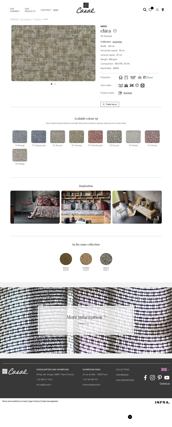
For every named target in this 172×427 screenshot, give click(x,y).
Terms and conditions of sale (14, 401)
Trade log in (110, 104)
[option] (53, 53)
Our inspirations (125, 380)
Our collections (26, 19)
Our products (30, 10)
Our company (14, 10)
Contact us (86, 323)
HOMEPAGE (14, 19)
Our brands (122, 375)
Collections (122, 369)
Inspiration (37, 19)
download (125, 92)
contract (46, 10)
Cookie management (49, 401)
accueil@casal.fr (43, 384)
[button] (150, 9)
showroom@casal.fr (92, 384)
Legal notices (33, 401)
